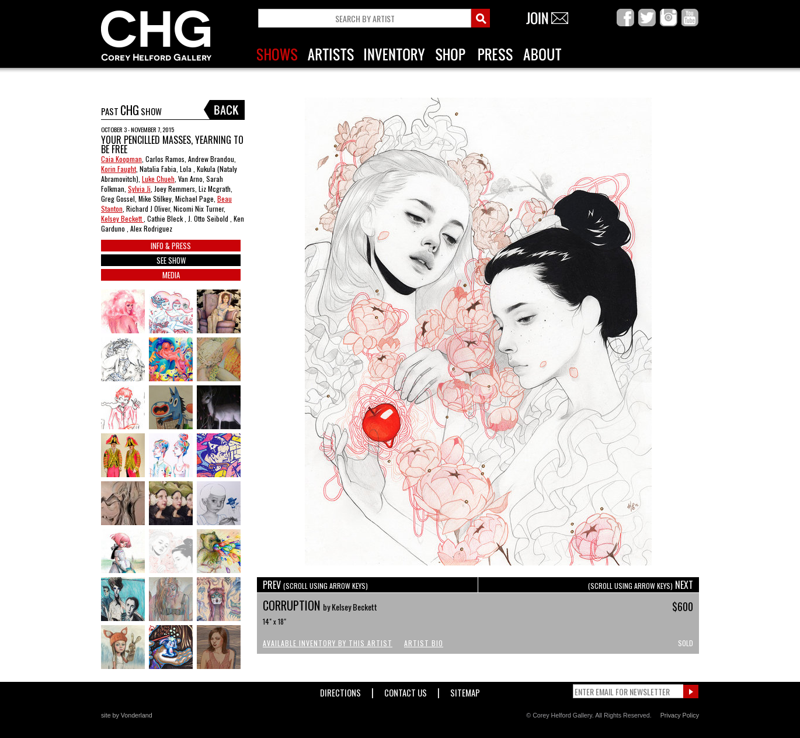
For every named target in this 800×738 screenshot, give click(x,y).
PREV (315, 585)
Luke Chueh (158, 179)
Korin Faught (118, 169)
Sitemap (465, 690)
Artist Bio (423, 643)
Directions (340, 690)
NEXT (640, 585)
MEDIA (171, 275)
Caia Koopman (121, 159)
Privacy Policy (679, 715)
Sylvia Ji (139, 189)
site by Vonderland (126, 715)
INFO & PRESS (171, 245)
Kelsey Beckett (122, 218)
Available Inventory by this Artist (327, 643)
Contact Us (405, 690)
